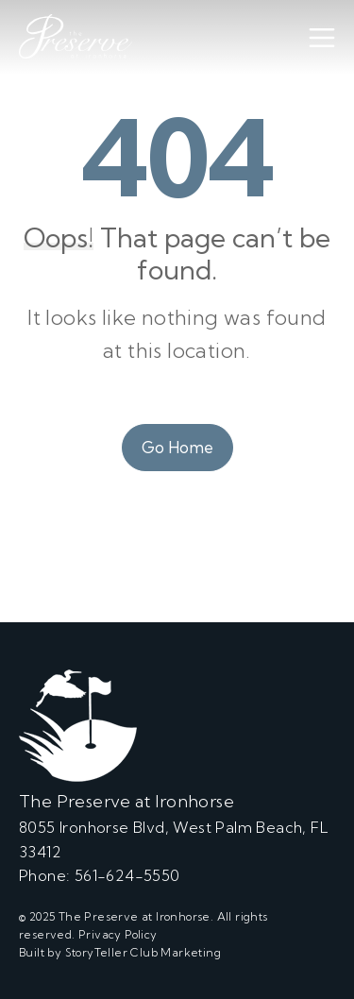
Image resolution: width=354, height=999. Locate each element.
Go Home (177, 447)
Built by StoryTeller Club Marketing (120, 952)
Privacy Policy (118, 934)
